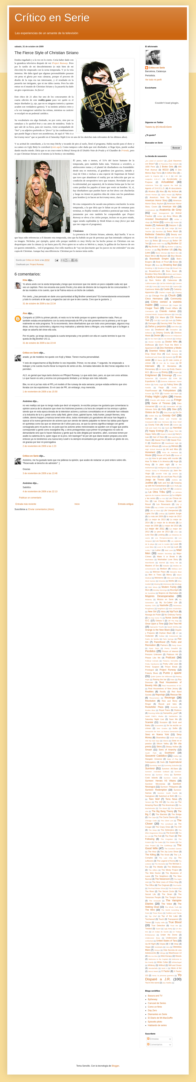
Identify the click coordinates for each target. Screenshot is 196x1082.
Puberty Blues (151, 673)
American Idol (169, 206)
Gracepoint (149, 422)
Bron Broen (171, 271)
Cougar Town (152, 308)
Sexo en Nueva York (157, 734)
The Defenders (167, 830)
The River (149, 891)
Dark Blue (175, 327)
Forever (148, 394)
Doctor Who (171, 341)
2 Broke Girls (166, 166)
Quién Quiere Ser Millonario (161, 676)
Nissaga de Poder (153, 615)
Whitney (151, 965)
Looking (161, 535)
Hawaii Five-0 (161, 440)
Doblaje (178, 339)
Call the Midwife (166, 283)
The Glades (170, 842)
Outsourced (173, 636)
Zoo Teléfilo (167, 983)
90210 (165, 170)
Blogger (115, 1066)
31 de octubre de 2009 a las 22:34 (39, 303)
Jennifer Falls (161, 474)
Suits (162, 762)
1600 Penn (150, 167)
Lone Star (149, 535)
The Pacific (177, 885)
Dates (147, 330)
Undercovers (171, 938)
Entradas (153, 1039)
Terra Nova (171, 799)
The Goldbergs (166, 845)
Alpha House (166, 195)
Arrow (156, 222)
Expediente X (151, 381)
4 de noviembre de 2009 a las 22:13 (40, 491)
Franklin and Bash (171, 394)
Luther (158, 550)
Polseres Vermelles (170, 661)
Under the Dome (168, 935)
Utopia (162, 944)
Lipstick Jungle (174, 513)
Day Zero (152, 1010)
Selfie (175, 728)
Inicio (77, 504)
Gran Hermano (163, 422)
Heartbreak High (171, 443)
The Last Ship (165, 858)
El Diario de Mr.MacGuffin (160, 1018)
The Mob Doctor (153, 873)
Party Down (176, 645)
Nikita (163, 611)
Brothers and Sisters (173, 274)
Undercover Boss (152, 938)
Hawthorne (156, 443)
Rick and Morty (169, 701)
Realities (149, 691)
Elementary (150, 369)
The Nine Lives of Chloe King (165, 882)
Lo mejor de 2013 (157, 519)
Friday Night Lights (156, 396)
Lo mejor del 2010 (170, 526)
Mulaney (148, 599)
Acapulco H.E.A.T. (153, 179)
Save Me (173, 719)
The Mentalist (160, 864)
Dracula (175, 351)
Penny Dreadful (171, 648)
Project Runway (60, 63)
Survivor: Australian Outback (157, 772)
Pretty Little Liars (170, 664)
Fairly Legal (158, 384)
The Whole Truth (171, 907)
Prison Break (171, 667)
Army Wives (172, 216)
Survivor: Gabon (170, 778)
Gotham (148, 419)
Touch (161, 919)
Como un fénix (155, 1007)
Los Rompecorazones (164, 538)
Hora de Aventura (170, 452)
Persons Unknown (153, 654)
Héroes (174, 446)
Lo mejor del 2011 (154, 528)
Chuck (172, 295)
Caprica (176, 286)
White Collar (162, 962)
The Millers (153, 870)
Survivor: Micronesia (155, 784)
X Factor (165, 971)
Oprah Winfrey (173, 627)
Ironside (173, 468)
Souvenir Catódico (156, 755)
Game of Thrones (161, 403)
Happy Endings (156, 431)
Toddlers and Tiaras (173, 913)
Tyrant (158, 929)
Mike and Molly (173, 578)
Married (162, 563)
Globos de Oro (152, 412)
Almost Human (151, 195)
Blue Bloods (176, 256)
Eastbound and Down (153, 357)
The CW (177, 827)
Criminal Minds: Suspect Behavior (158, 314)
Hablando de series (157, 1025)
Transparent (173, 919)
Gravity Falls (154, 425)
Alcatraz (152, 191)
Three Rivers (157, 913)
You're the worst (152, 983)
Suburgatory (150, 762)
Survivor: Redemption (156, 790)
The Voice (166, 904)
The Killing (150, 854)
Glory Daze (168, 412)
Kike (25, 280)
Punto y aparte (172, 672)
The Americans (168, 805)
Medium (163, 569)
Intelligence (162, 468)
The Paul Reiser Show (156, 888)
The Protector (173, 888)
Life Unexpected (171, 510)
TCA (179, 796)
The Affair (170, 802)
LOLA (176, 532)
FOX (157, 393)
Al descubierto (175, 188)
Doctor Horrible (154, 342)
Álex (25, 313)
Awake (148, 225)
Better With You (158, 244)
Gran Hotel (177, 422)
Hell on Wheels (151, 446)
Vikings (162, 953)
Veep (176, 944)
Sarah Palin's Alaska (154, 716)
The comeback (167, 824)
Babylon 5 (173, 225)
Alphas (178, 194)
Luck (176, 547)
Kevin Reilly (174, 486)
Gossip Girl (169, 415)
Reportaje (160, 694)
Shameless (161, 737)
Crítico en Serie (52, 17)
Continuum (164, 305)
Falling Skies (172, 384)
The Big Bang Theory (162, 811)
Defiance (148, 333)
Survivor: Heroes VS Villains (160, 780)
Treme (148, 922)
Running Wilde (154, 713)
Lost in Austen (164, 544)
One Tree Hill (175, 623)
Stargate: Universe (153, 759)
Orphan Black (165, 633)
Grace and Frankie (168, 419)
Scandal (149, 722)
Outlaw (161, 636)
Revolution (150, 701)
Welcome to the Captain (158, 959)
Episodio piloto (155, 1021)
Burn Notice (155, 280)
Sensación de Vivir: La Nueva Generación (162, 731)
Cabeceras (172, 280)
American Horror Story (156, 200)
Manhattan (149, 560)
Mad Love (169, 550)
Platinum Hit (172, 654)
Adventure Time (151, 185)
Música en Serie (165, 599)
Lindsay (162, 514)
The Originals (163, 885)
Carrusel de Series (157, 1003)
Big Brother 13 (154, 246)
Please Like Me (152, 658)
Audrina (167, 222)
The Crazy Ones (163, 827)
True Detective (158, 925)
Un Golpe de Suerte (160, 932)
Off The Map (173, 621)
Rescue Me (175, 694)
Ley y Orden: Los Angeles (164, 507)
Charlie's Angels (165, 292)
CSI (147, 317)
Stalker (176, 756)
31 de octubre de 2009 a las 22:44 (39, 343)
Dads (170, 320)
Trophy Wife (160, 922)
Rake (172, 680)
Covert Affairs (171, 308)
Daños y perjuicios (157, 326)
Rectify (163, 692)
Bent (147, 241)
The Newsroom (162, 879)
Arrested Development (156, 219)
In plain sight (163, 464)
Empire (176, 372)
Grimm (176, 425)
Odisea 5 (160, 621)
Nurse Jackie (171, 617)
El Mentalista (169, 366)
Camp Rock (165, 286)
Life (179, 507)
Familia (148, 388)
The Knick (165, 855)
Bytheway (152, 999)
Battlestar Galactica (155, 234)
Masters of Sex (152, 566)
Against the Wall (170, 185)
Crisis (177, 314)
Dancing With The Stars (170, 323)
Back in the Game (153, 228)
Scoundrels (158, 725)
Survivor (150, 768)
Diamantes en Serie (157, 1014)
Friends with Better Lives (160, 400)
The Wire (150, 910)
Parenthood (159, 642)
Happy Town (174, 431)
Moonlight (174, 590)
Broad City (177, 268)
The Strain (167, 894)
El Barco (158, 360)
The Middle (158, 867)
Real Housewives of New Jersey (163, 688)
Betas (155, 240)
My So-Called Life (168, 602)
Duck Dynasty (172, 354)
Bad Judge (169, 228)
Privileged (149, 670)
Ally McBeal (173, 191)
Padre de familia (152, 639)
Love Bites (149, 547)
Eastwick (169, 357)
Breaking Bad (170, 265)
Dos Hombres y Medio (170, 348)
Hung (147, 464)
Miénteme (159, 578)
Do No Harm (153, 339)
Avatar (176, 222)
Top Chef (152, 916)
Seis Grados (162, 728)
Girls (164, 409)
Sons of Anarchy (167, 749)
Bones (175, 262)
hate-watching (173, 437)
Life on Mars (155, 510)
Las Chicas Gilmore (163, 501)
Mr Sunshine (150, 593)
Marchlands (149, 563)
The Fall (157, 836)
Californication (150, 283)
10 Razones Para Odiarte (169, 164)
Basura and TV (155, 995)
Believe (161, 238)
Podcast (170, 657)
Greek (166, 425)
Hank (167, 428)
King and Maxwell (152, 489)
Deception (174, 330)
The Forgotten (167, 839)
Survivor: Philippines (169, 787)
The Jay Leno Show (169, 851)
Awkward (160, 225)
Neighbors (161, 609)
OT (177, 633)
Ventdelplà (158, 947)
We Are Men (153, 956)
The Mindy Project (170, 870)
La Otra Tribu (156, 491)
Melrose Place (159, 572)
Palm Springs (168, 639)
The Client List (167, 821)
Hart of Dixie (158, 437)
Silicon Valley (163, 743)
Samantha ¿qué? (170, 713)
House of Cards (164, 455)
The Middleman (174, 867)
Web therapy (166, 956)
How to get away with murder (165, 458)
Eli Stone (162, 369)
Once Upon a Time (154, 623)
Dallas (178, 320)
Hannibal (177, 428)
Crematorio (149, 311)
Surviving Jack (155, 765)
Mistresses (167, 584)
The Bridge (176, 814)
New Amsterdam (175, 609)
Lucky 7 (148, 550)
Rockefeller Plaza (154, 707)
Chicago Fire (158, 296)
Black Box (175, 253)
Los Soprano (161, 541)
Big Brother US (165, 249)
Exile (175, 378)
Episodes (163, 378)
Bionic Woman (161, 253)
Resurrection (154, 698)
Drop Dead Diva (153, 354)
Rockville (174, 707)
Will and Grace (174, 965)
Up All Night (150, 944)
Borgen (148, 265)
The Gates (158, 842)
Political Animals (151, 661)
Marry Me (174, 563)
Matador (166, 566)
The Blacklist (161, 814)
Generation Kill (172, 406)
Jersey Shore (151, 477)
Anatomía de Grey (170, 209)
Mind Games (150, 581)
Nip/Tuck (174, 611)
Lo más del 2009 (155, 516)
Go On (178, 412)
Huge (176, 461)
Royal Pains (164, 710)
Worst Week (153, 971)
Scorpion (164, 722)
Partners (164, 645)
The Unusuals (155, 901)
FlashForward (151, 390)
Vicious (157, 950)
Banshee (159, 231)
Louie (175, 544)
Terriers (148, 802)
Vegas (148, 947)
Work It (164, 968)
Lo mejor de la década (164, 522)
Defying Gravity (163, 333)
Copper (175, 305)
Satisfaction (173, 716)
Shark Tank (174, 738)
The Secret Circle (166, 891)
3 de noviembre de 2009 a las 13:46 (40, 473)
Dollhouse (149, 345)
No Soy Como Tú (155, 618)
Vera (168, 947)
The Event (170, 833)
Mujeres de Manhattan (168, 593)
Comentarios (154, 1044)
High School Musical (153, 449)
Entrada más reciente (25, 504)
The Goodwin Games (172, 849)
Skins (159, 746)
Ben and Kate (173, 238)
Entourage (167, 375)
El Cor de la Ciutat (165, 363)
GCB (161, 406)
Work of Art (176, 968)
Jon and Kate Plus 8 (169, 477)
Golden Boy (153, 416)
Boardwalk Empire (159, 258)
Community (175, 298)
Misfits (171, 581)
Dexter (157, 335)
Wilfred (162, 965)
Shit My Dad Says (152, 741)
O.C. (147, 620)
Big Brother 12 (174, 243)
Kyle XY (166, 489)
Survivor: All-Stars (170, 769)
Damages (152, 323)
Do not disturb (166, 339)
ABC (176, 176)
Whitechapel (176, 962)
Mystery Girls (150, 605)
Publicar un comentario (30, 497)
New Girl (152, 611)
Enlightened (151, 375)
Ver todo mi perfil (153, 79)
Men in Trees (155, 575)
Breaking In (149, 268)
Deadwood (159, 329)
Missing (157, 584)
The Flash (169, 836)
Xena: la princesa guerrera (163, 976)
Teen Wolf (154, 799)
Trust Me (174, 926)
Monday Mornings (160, 590)
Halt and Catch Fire (153, 428)
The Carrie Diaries (167, 817)
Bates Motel (172, 231)
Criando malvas (167, 311)
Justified (149, 483)
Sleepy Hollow (172, 747)
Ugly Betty (168, 929)
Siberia (165, 741)
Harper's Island (166, 434)
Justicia (174, 480)
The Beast (163, 808)
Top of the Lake (170, 916)
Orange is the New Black (157, 630)
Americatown (150, 210)
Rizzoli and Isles (167, 704)
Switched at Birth (166, 796)
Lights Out (149, 513)
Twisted (148, 928)
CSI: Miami (160, 317)
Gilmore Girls (151, 409)
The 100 (158, 802)
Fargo (161, 387)
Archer (159, 216)
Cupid (162, 320)
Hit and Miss (172, 449)
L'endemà (177, 489)
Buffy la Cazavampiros (159, 277)
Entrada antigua (125, 504)
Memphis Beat (175, 572)
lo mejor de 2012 (174, 516)
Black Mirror (150, 256)
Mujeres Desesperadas (159, 596)
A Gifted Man (171, 173)
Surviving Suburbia (171, 765)
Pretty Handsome (152, 664)
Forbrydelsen (169, 390)
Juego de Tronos (154, 479)
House (148, 455)
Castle (167, 289)
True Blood (174, 922)
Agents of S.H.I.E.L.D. (155, 188)
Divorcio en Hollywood (172, 336)
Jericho (175, 474)
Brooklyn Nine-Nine (153, 274)
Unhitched (149, 941)
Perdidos (150, 651)
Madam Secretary (165, 554)
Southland (169, 753)
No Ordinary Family (172, 615)
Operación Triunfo (157, 627)
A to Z (167, 176)
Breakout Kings (164, 268)
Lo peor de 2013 (162, 532)
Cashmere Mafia (152, 289)
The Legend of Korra (166, 861)
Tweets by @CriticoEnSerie (158, 127)
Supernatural (175, 762)
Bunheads (177, 277)
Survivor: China (162, 775)
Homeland (150, 452)
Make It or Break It (167, 556)
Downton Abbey (157, 351)
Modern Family (169, 587)
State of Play (172, 759)
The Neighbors (161, 876)
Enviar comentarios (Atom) (41, 509)
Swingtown (150, 796)
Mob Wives (152, 587)
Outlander (149, 636)
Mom (147, 590)
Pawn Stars (154, 648)
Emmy (165, 372)
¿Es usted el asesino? (154, 161)
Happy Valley (151, 434)
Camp (154, 286)
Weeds (178, 956)
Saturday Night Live (154, 719)
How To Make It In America (157, 461)
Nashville (164, 605)
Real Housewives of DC (171, 686)
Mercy (169, 575)
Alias (162, 191)
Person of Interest (170, 651)
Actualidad (167, 181)
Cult (155, 320)
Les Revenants (163, 504)
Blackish (163, 256)
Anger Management (160, 213)
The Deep (153, 830)
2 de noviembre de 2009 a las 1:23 (39, 446)
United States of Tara (166, 940)
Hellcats (165, 446)
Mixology (178, 584)
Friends (125, 150)
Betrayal (165, 241)
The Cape (152, 817)
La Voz (162, 498)
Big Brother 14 (170, 247)
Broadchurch (154, 271)
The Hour (152, 851)
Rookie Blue (150, 710)
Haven (148, 440)
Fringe (177, 399)
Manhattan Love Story (168, 559)
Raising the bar (159, 679)
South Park (150, 753)
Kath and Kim (164, 483)
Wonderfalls (153, 968)
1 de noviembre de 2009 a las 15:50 (40, 391)
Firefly (174, 388)
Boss (158, 265)
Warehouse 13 (175, 953)
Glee (174, 409)
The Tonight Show (173, 897)
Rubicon (177, 710)
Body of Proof (162, 262)
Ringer (148, 704)
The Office (149, 885)
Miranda (162, 581)
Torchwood (150, 919)
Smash (148, 749)
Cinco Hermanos (154, 298)
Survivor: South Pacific (168, 793)
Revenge (170, 697)
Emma (155, 372)
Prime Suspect (152, 667)
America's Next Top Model (163, 197)
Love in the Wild (163, 547)
